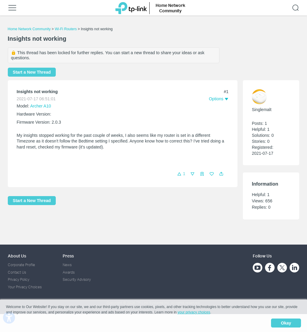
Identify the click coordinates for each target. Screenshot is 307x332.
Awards (69, 272)
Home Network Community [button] (170, 8)
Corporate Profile (21, 265)
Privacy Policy (18, 279)
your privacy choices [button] (193, 312)
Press (68, 255)
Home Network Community (29, 29)
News (67, 265)
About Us (17, 255)
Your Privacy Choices (25, 287)
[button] (221, 174)
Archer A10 (40, 106)
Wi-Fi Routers (66, 29)
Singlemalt (261, 109)
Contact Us (17, 272)
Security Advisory (77, 279)
